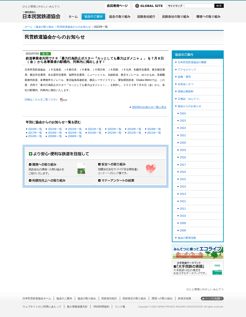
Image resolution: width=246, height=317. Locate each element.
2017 (183, 164)
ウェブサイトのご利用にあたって (42, 306)
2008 (183, 230)
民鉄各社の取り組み (134, 298)
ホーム (28, 26)
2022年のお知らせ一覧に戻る (149, 107)
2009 (183, 223)
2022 (183, 128)
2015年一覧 (75, 132)
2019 (183, 150)
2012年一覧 (134, 132)
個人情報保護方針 (77, 306)
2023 (183, 120)
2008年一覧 (75, 136)
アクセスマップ (187, 69)
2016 (183, 171)
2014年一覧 (95, 132)
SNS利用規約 (101, 306)
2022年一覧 (75, 129)
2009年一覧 (55, 136)
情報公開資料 (185, 91)
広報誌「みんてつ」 (189, 98)
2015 (183, 179)
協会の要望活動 (187, 237)
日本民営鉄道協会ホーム (37, 298)
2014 (183, 186)
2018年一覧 (154, 129)
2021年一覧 (95, 129)
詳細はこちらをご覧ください (41, 99)
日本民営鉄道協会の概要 (192, 62)
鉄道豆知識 (184, 298)
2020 (183, 142)
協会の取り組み (45, 26)
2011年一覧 (154, 132)
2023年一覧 (55, 129)
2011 (183, 208)
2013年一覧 (114, 132)
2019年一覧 (134, 129)
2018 (183, 157)
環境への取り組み (162, 298)
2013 (183, 193)
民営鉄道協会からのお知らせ (74, 26)
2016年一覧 (55, 132)
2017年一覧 (35, 132)
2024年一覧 (35, 129)
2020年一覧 (114, 129)
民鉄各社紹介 (109, 298)
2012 (183, 201)
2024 (183, 113)
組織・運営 (184, 76)
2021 (183, 135)
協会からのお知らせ (189, 106)
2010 (183, 215)
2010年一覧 (35, 136)
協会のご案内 (64, 298)
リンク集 (120, 306)
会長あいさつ (185, 84)
